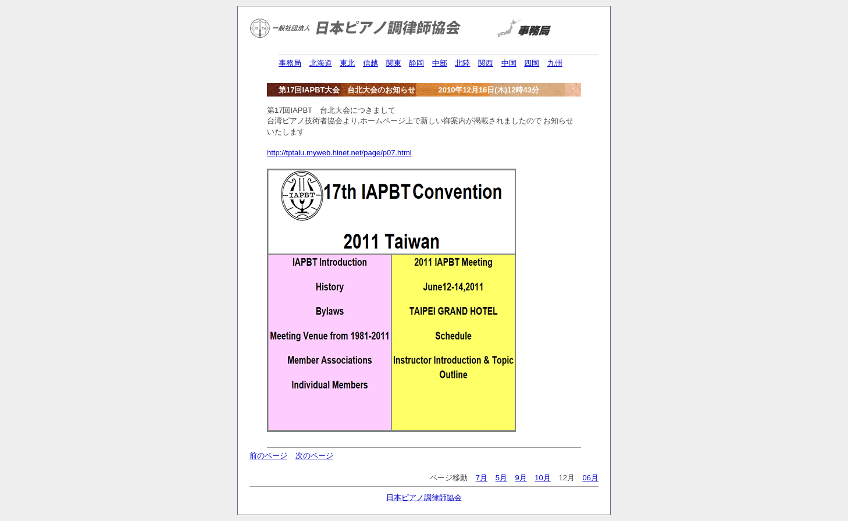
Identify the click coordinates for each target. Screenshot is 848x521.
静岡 (416, 63)
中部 (439, 63)
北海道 (320, 63)
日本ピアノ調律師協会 (424, 497)
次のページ (314, 455)
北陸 (462, 63)
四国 (531, 63)
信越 (370, 63)
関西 (485, 63)
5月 (501, 477)
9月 (520, 477)
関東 (393, 63)
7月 (481, 477)
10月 (542, 477)
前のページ (268, 455)
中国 (508, 63)
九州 (554, 63)
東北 (347, 63)
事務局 (290, 63)
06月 (590, 477)
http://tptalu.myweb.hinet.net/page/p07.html (339, 152)
